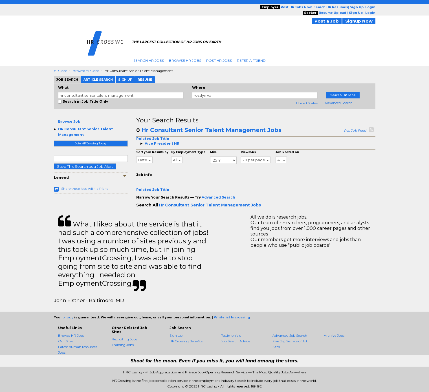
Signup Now (359, 21)
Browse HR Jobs (185, 60)
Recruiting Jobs (124, 339)
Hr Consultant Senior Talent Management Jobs (211, 130)
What (63, 87)
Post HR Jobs (219, 60)
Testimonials (231, 335)
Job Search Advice (235, 341)
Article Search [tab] (98, 80)
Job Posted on (287, 152)
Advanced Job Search (289, 335)
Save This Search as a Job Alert (85, 166)
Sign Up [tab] (125, 80)
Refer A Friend (251, 60)
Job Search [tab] (67, 80)
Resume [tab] (145, 80)
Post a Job (326, 21)
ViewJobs (248, 152)
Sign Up (176, 335)
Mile (213, 152)
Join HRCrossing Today (90, 143)
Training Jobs (123, 345)
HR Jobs (60, 71)
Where (198, 87)
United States (307, 103)
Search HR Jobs (148, 60)
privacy (68, 317)
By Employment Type (188, 152)
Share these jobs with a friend (85, 188)
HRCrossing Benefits (186, 341)
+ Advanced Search (337, 103)
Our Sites (65, 341)
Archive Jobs (334, 335)
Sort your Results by (152, 152)
